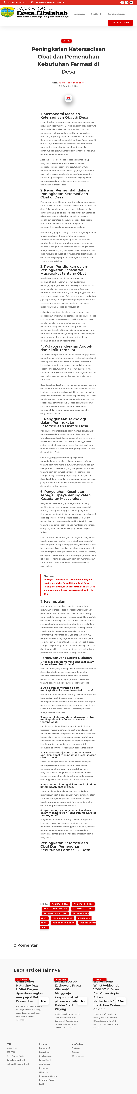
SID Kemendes (78, 1048)
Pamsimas (43, 1060)
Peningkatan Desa (63, 917)
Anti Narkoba (44, 1056)
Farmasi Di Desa (83, 903)
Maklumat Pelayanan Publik (18, 1056)
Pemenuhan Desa (62, 913)
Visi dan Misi (12, 1040)
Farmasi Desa (60, 903)
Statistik (96, 14)
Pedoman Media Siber (90, 1087)
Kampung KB (44, 1040)
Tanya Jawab (109, 1087)
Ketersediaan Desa (55, 910)
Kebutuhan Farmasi (55, 906)
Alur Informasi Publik (15, 1048)
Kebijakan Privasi (47, 1087)
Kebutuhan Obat (83, 906)
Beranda (31, 14)
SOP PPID (11, 1044)
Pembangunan (116, 14)
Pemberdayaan (45, 1048)
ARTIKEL (66, 41)
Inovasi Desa (44, 1044)
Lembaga (79, 14)
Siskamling (43, 1064)
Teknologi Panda (33, 1089)
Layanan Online (120, 22)
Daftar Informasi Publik (16, 1052)
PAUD (41, 1076)
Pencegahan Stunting (48, 1068)
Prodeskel (76, 1040)
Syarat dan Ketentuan (67, 1087)
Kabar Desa (47, 14)
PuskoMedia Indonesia (71, 82)
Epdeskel (75, 1044)
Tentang (62, 14)
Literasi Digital (45, 1052)
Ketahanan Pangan (47, 1072)
